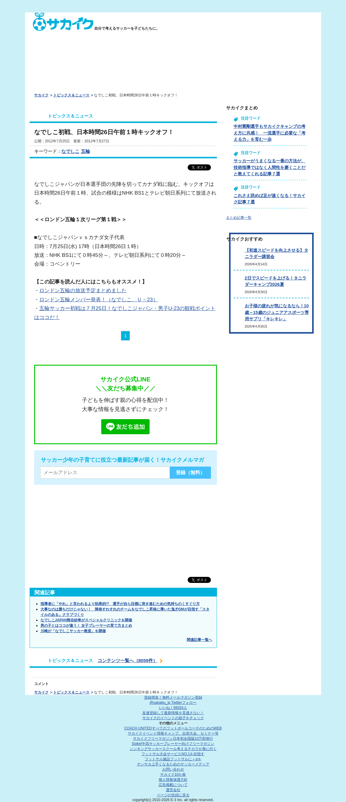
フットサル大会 (172, 754)
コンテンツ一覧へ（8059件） (127, 660)
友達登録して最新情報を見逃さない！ (173, 713)
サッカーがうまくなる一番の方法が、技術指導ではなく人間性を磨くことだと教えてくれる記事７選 (270, 167)
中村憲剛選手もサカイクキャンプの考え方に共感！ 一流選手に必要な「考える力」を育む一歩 (270, 133)
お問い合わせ (173, 769)
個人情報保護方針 (173, 780)
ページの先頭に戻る (173, 795)
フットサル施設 (173, 759)
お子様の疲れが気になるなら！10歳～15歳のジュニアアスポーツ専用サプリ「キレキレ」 (277, 312)
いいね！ (173, 708)
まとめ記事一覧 (238, 217)
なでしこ (70, 151)
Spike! (173, 744)
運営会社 (173, 790)
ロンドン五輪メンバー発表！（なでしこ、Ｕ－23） (98, 299)
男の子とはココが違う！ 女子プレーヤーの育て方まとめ (86, 625)
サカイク (41, 95)
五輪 (85, 151)
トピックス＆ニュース (71, 95)
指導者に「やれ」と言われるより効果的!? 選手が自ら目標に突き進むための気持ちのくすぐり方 (120, 604)
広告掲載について (173, 785)
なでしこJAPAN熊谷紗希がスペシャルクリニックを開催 (86, 620)
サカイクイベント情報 (173, 733)
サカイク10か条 (173, 774)
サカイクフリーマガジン (173, 738)
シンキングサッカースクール (173, 749)
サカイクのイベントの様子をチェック (173, 718)
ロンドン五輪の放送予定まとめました (83, 290)
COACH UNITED (173, 728)
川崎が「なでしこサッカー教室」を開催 (73, 631)
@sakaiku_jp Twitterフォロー (173, 702)
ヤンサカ (173, 764)
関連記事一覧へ (199, 640)
